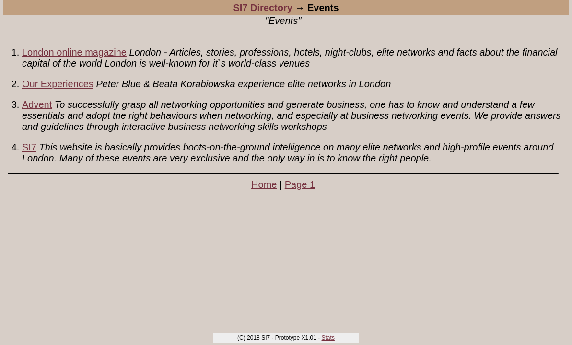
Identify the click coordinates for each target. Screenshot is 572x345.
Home (264, 184)
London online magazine (74, 52)
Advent (37, 104)
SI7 (29, 147)
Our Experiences (57, 84)
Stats (328, 337)
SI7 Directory (262, 7)
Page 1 (300, 184)
